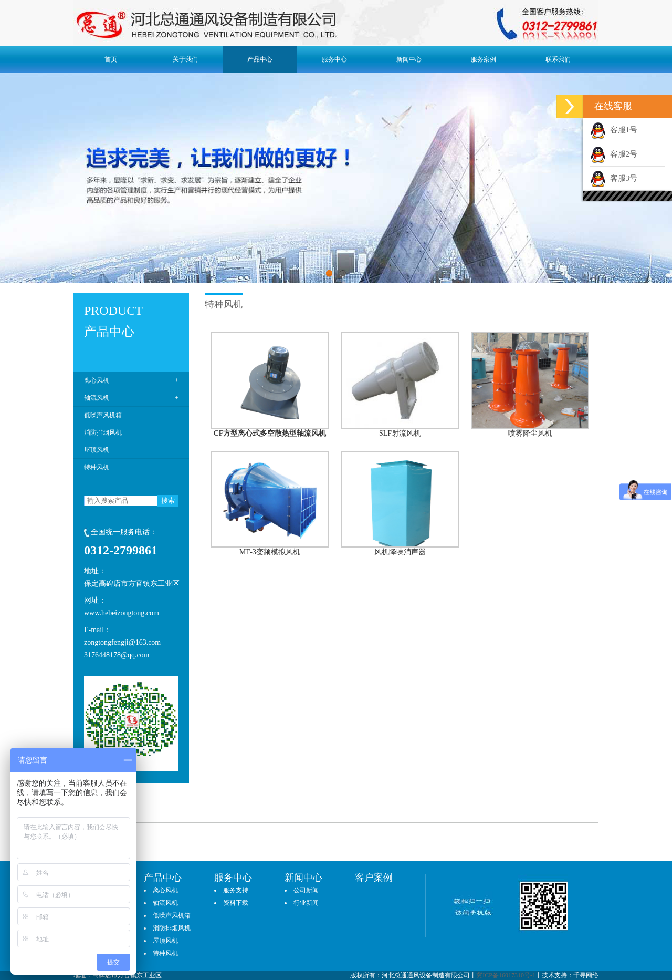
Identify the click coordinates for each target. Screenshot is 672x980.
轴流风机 (96, 397)
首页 (110, 59)
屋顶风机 (96, 449)
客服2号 (613, 154)
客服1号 (613, 130)
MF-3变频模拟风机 (269, 552)
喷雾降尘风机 (530, 433)
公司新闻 (306, 890)
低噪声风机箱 (103, 415)
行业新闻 (306, 902)
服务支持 (235, 890)
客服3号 (613, 178)
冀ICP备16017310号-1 (506, 975)
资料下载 (235, 902)
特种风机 (96, 467)
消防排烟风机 (103, 432)
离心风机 (96, 380)
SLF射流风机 (400, 433)
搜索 (168, 500)
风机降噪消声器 (400, 552)
